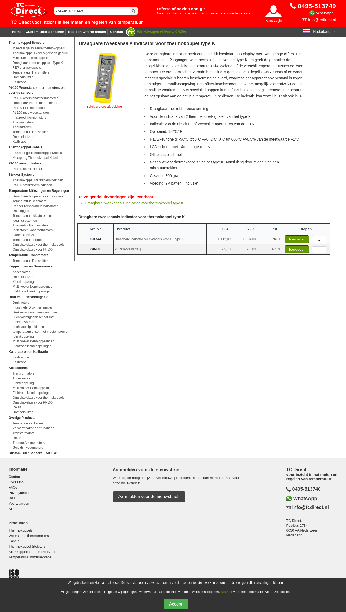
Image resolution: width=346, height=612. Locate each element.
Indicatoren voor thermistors (33, 230)
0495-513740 (306, 489)
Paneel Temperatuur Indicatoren (36, 206)
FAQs (13, 487)
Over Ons (16, 482)
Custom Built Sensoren (45, 32)
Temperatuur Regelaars (29, 201)
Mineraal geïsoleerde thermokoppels (39, 48)
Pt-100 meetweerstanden (31, 113)
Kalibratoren (21, 357)
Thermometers (23, 122)
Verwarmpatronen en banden (33, 428)
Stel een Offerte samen (87, 32)
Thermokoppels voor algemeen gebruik (40, 53)
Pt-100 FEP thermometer (30, 108)
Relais (17, 407)
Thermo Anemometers (29, 443)
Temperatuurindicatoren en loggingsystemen (32, 218)
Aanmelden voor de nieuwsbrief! (149, 496)
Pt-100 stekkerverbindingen (32, 185)
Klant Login (273, 21)
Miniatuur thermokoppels (30, 58)
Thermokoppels (21, 530)
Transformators (23, 373)
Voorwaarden (19, 503)
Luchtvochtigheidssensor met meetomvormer (33, 319)
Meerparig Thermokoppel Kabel (35, 158)
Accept (175, 604)
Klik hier (226, 592)
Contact (116, 32)
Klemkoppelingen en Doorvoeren (34, 552)
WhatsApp (324, 13)
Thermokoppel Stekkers (27, 546)
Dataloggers (21, 211)
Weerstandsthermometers (29, 536)
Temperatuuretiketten (28, 423)
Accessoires (21, 272)
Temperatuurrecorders (28, 240)
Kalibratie (19, 82)
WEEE (14, 498)
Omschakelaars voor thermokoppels (38, 245)
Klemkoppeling (23, 282)
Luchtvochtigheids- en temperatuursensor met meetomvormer (40, 329)
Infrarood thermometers (29, 117)
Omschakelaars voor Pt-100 (33, 249)
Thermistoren (22, 127)
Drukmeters (21, 303)
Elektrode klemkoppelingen (32, 291)
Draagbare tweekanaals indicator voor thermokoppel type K (134, 203)
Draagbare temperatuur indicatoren (38, 196)
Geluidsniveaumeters (28, 447)
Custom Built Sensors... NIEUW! (33, 453)
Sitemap (15, 509)
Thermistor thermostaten (30, 225)
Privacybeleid (19, 493)
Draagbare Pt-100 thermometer (35, 103)
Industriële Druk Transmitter (32, 307)
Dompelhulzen (23, 77)
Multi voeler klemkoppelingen (33, 286)
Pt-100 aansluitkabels (28, 169)
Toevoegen (296, 239)
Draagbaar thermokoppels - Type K (38, 63)
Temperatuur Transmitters (31, 72)
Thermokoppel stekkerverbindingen (38, 180)
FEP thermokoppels (27, 67)
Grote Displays (23, 235)
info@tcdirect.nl (322, 19)
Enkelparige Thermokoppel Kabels (37, 153)
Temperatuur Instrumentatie (30, 557)
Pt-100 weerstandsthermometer (35, 98)
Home (16, 32)
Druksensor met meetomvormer (35, 312)
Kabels (14, 541)
